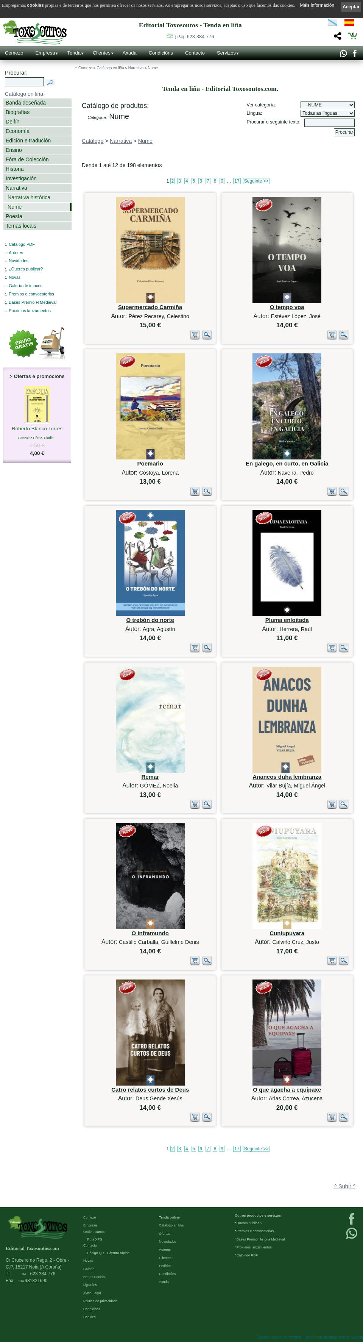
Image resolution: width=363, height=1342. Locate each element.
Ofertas (164, 1234)
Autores (16, 252)
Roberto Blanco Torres (37, 429)
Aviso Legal (92, 1293)
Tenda (73, 53)
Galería (89, 1269)
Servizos (226, 53)
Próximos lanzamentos (30, 310)
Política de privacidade (100, 1301)
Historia (15, 169)
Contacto (195, 53)
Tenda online (169, 1217)
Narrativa (16, 188)
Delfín (13, 122)
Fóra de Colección (27, 159)
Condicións (161, 53)
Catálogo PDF (22, 244)
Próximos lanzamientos (254, 1247)
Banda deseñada (26, 103)
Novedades (167, 1242)
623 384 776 (194, 36)
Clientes (102, 53)
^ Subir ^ (344, 1186)
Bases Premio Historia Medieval (261, 1239)
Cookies (89, 1317)
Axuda (130, 53)
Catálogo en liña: (25, 94)
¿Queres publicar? (26, 269)
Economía (18, 131)
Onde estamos (94, 1232)
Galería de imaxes (25, 285)
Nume (15, 207)
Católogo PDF (247, 1255)
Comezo (14, 53)
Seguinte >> (256, 181)
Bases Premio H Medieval (32, 302)
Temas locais (21, 226)
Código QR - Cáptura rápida (108, 1253)
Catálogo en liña (110, 68)
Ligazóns (90, 1285)
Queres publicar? (250, 1223)
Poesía (14, 216)
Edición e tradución (28, 140)
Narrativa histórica (29, 197)
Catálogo (93, 141)
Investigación (21, 178)
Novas (14, 277)
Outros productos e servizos (258, 1215)
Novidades (18, 260)
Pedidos (165, 1266)
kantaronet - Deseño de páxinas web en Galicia (323, 1337)
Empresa (45, 53)
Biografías (18, 112)
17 (236, 181)
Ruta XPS (94, 1239)
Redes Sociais (94, 1277)
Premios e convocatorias (31, 294)
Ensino (14, 150)
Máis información (317, 5)
